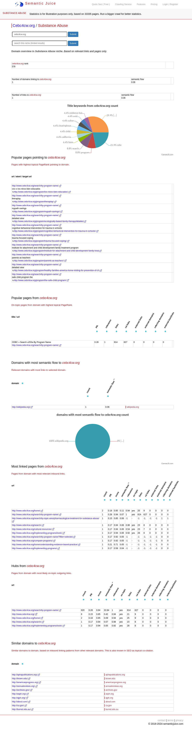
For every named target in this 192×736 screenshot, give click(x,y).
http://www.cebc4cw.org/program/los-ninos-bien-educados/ (42, 192)
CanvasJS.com (167, 155)
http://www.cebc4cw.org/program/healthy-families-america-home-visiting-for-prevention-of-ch (58, 270)
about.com (110, 701)
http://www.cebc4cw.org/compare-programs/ (33, 540)
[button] (97, 332)
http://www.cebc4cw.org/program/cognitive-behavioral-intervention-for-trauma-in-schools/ (56, 231)
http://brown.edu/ (21, 678)
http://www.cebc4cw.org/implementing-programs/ (36, 548)
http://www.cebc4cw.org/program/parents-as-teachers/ (40, 260)
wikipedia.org (133, 407)
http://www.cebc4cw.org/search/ (28, 525)
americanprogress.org (116, 682)
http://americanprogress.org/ (26, 682)
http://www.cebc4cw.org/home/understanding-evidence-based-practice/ (46, 544)
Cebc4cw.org (24, 25)
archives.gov (111, 690)
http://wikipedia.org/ (22, 407)
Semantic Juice (35, 3)
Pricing (154, 4)
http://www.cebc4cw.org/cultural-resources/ (33, 529)
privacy (179, 720)
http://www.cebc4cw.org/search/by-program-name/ (36, 186)
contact (161, 720)
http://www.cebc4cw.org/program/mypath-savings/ (38, 211)
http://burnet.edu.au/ (22, 709)
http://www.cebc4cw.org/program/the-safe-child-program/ (41, 280)
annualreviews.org (114, 686)
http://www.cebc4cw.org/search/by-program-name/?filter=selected (43, 537)
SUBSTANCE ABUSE (14, 13)
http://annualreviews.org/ (24, 686)
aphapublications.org (115, 674)
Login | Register (170, 4)
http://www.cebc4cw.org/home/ (27, 510)
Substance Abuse (53, 25)
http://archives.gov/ (22, 690)
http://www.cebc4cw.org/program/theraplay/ (35, 201)
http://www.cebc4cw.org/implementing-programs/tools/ (38, 533)
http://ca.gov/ (19, 705)
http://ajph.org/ (20, 698)
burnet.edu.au (112, 709)
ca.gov (109, 705)
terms (170, 720)
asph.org (110, 694)
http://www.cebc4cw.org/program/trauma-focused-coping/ (41, 241)
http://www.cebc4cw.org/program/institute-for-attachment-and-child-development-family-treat (58, 251)
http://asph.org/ (20, 694)
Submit (73, 34)
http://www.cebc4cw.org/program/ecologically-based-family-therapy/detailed (50, 221)
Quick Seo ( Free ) (101, 4)
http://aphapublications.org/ (26, 674)
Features (141, 4)
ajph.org (109, 698)
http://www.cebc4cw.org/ (24, 614)
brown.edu (110, 678)
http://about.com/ (21, 701)
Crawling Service (123, 4)
